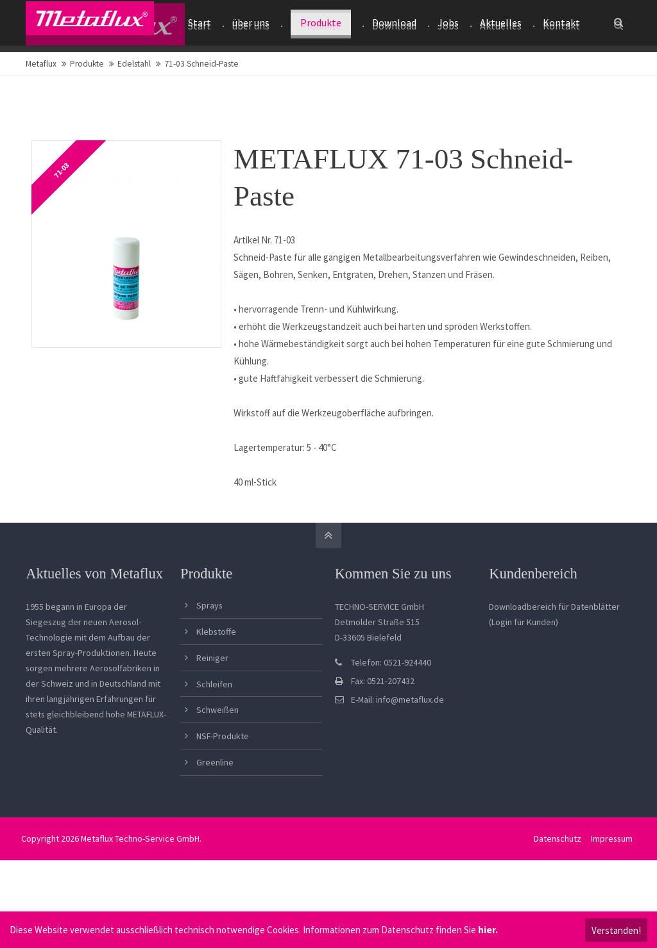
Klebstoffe (216, 683)
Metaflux (41, 115)
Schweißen (217, 761)
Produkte (87, 115)
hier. (488, 930)
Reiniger (212, 709)
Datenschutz (556, 889)
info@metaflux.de (410, 750)
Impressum (610, 889)
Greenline (215, 813)
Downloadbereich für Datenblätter (554, 658)
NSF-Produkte (222, 787)
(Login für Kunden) (523, 673)
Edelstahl (134, 115)
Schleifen (214, 735)
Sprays (209, 656)
